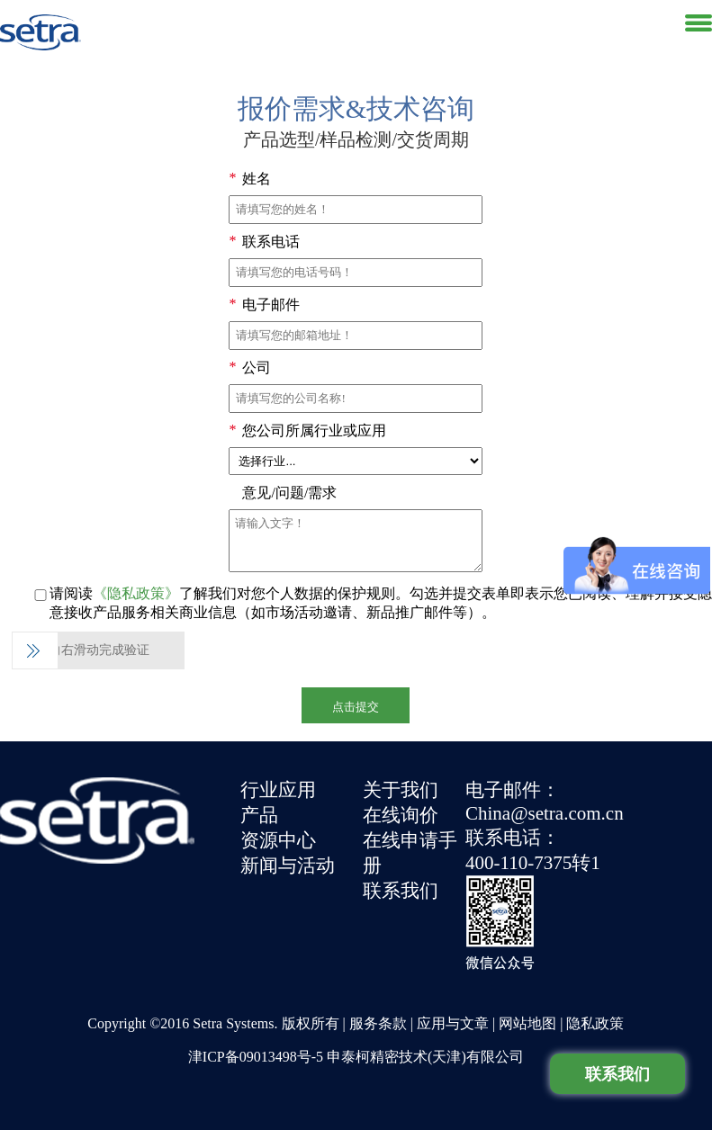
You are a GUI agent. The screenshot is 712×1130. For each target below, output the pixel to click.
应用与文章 (453, 1023)
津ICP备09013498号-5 (255, 1056)
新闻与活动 (287, 865)
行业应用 (278, 790)
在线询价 (400, 815)
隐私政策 (595, 1023)
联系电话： (512, 837)
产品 (259, 815)
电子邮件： (512, 790)
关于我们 (400, 790)
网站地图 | (532, 1023)
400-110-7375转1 (532, 863)
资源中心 (278, 840)
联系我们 (400, 890)
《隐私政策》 (136, 593)
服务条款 (378, 1023)
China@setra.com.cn (544, 813)
